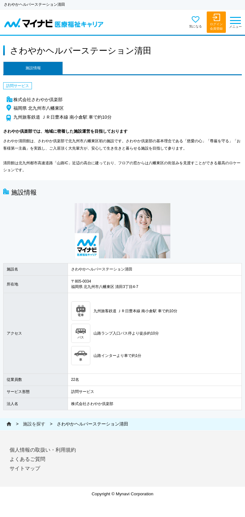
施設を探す (34, 424)
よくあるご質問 (27, 459)
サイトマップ (25, 468)
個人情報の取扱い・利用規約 (43, 450)
